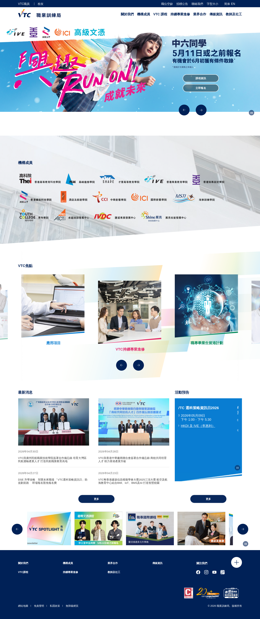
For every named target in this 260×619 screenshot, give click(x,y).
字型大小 (212, 4)
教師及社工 (234, 14)
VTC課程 (23, 572)
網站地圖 (23, 605)
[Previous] (184, 110)
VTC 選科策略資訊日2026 (199, 415)
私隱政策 (55, 605)
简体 (227, 3)
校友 (41, 3)
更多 (96, 505)
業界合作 (199, 14)
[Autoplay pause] (251, 112)
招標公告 (182, 4)
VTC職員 (24, 3)
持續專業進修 (180, 14)
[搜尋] (240, 3)
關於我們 (127, 14)
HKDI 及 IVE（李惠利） (199, 432)
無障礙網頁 (72, 605)
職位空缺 (167, 4)
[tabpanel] (53, 428)
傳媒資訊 (215, 14)
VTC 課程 (160, 14)
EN (233, 3)
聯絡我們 (197, 4)
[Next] (201, 110)
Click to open (236, 562)
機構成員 (143, 14)
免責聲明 (39, 605)
